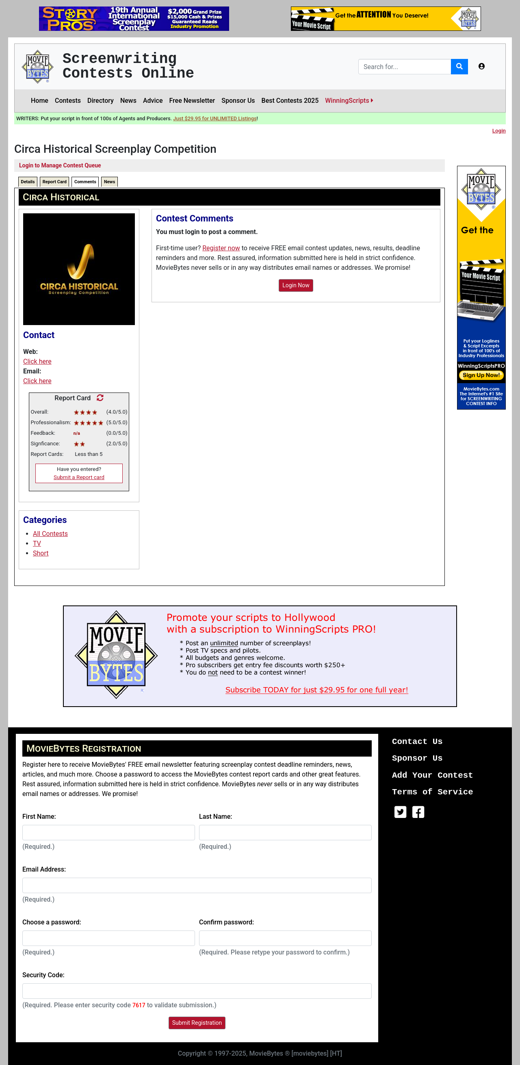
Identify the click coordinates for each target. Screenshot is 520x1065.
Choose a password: (51, 922)
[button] (481, 67)
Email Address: (44, 869)
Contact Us (417, 741)
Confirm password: (226, 922)
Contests (68, 100)
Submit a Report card (79, 477)
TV (37, 543)
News (128, 100)
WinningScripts (349, 100)
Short (40, 553)
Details (28, 181)
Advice (153, 100)
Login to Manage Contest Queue (60, 165)
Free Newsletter (192, 100)
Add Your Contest (432, 775)
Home (39, 100)
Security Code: (43, 975)
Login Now (296, 285)
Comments (85, 181)
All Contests (50, 534)
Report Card (55, 181)
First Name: (39, 816)
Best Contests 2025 (290, 100)
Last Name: (215, 816)
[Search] (404, 66)
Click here (37, 361)
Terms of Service (432, 792)
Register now (221, 248)
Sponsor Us (238, 100)
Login (499, 131)
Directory (100, 100)
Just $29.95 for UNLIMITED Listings (214, 118)
